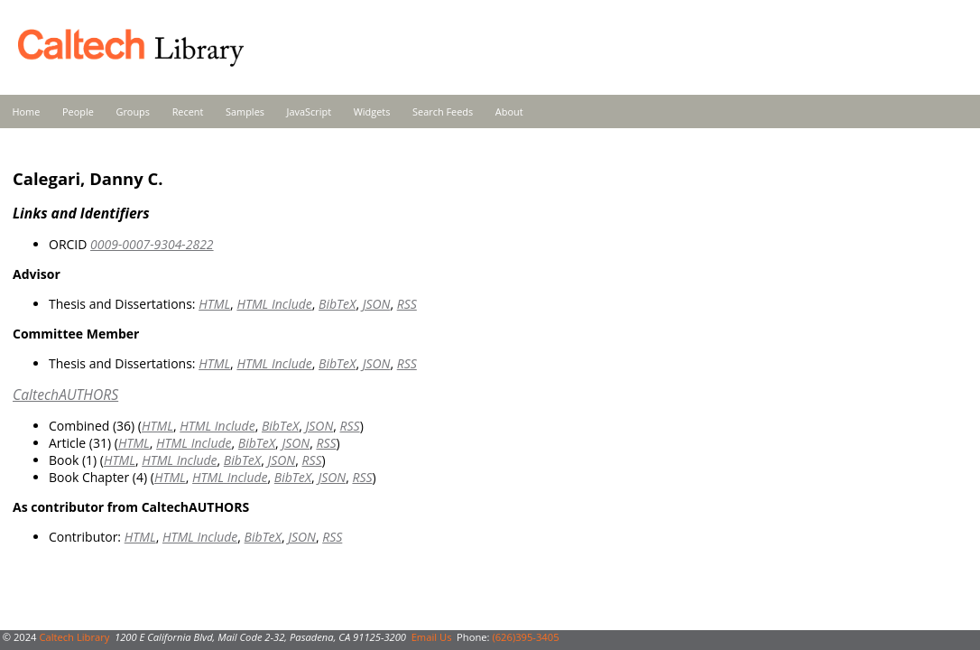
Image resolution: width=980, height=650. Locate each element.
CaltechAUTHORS (65, 394)
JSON (377, 303)
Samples (245, 111)
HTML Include (273, 303)
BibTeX (337, 303)
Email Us (431, 637)
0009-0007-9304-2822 (152, 244)
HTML (214, 303)
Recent (188, 111)
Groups (133, 111)
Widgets (372, 111)
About (509, 111)
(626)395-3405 (525, 637)
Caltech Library (74, 637)
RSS (407, 303)
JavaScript (309, 111)
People (78, 111)
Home (27, 111)
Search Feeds (442, 111)
